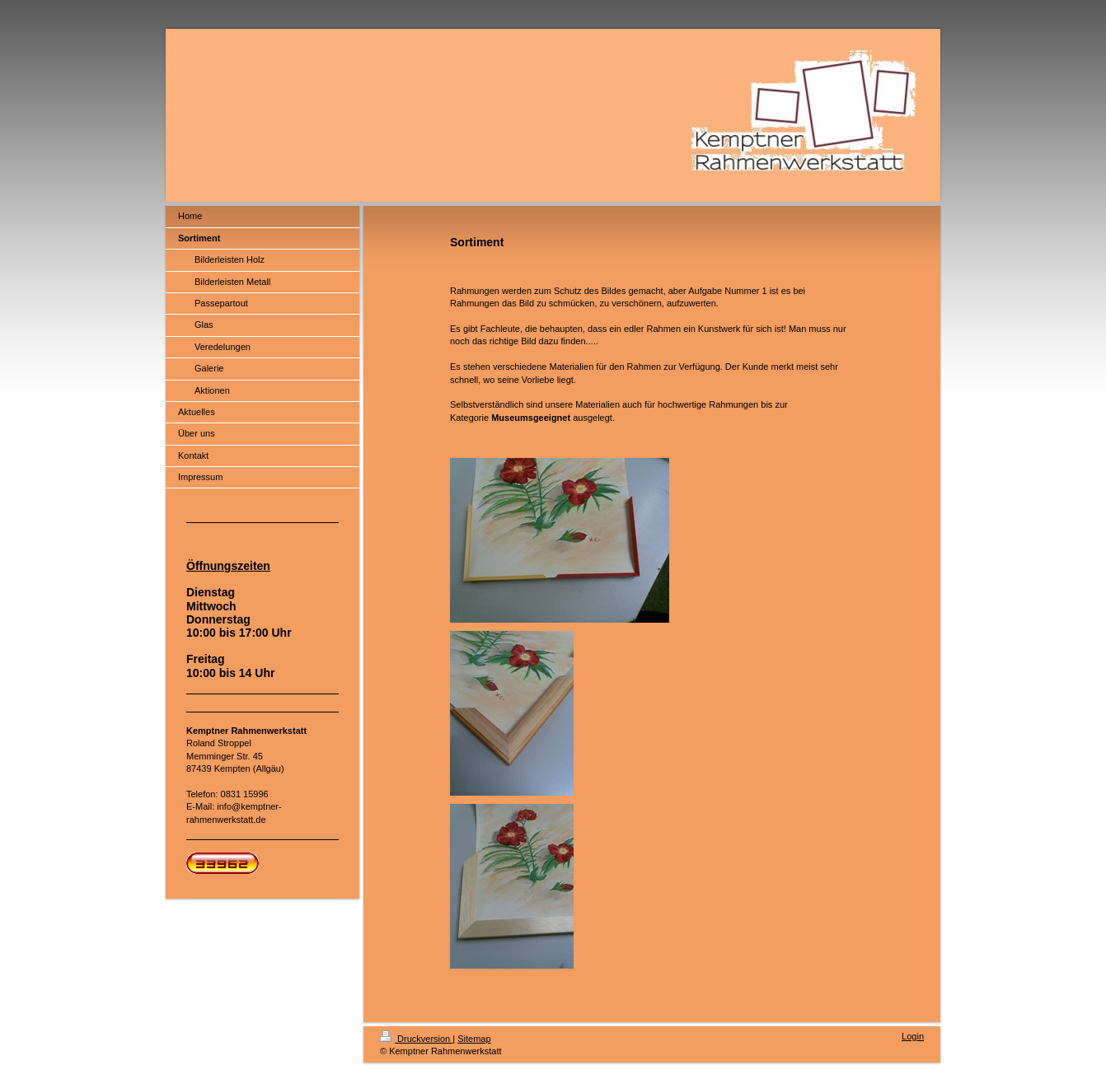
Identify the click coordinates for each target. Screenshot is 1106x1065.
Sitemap (473, 1039)
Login (913, 1036)
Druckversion (416, 1039)
